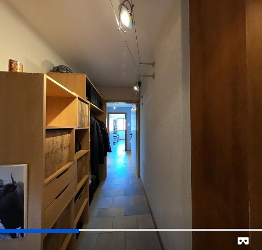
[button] (243, 240)
